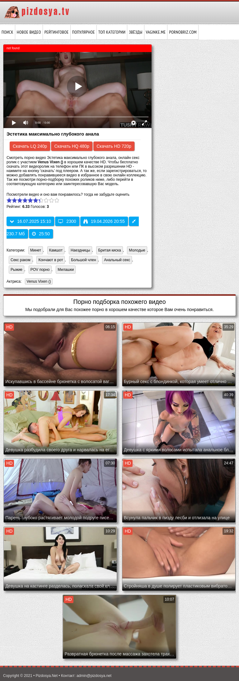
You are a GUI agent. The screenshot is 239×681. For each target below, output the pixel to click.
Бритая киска (109, 250)
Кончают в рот (50, 260)
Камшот (56, 250)
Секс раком (20, 260)
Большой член (83, 260)
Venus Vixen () (38, 282)
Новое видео (29, 32)
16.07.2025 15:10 (30, 221)
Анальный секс (117, 260)
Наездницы (80, 250)
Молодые (137, 250)
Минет (35, 250)
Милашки (66, 269)
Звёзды (135, 32)
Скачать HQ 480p (71, 146)
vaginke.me (156, 32)
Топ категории (111, 32)
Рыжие (16, 269)
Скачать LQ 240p (30, 146)
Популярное (83, 32)
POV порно (40, 269)
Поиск (7, 32)
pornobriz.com (182, 32)
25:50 (41, 233)
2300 (67, 221)
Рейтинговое (57, 32)
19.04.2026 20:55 (104, 221)
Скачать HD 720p (113, 146)
